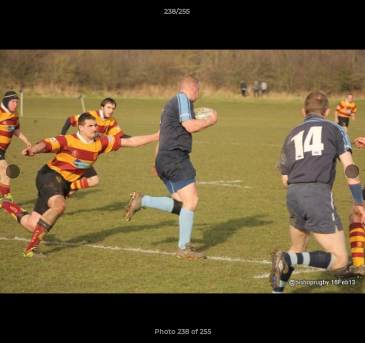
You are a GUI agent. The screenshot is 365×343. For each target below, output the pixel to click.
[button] (330, 14)
